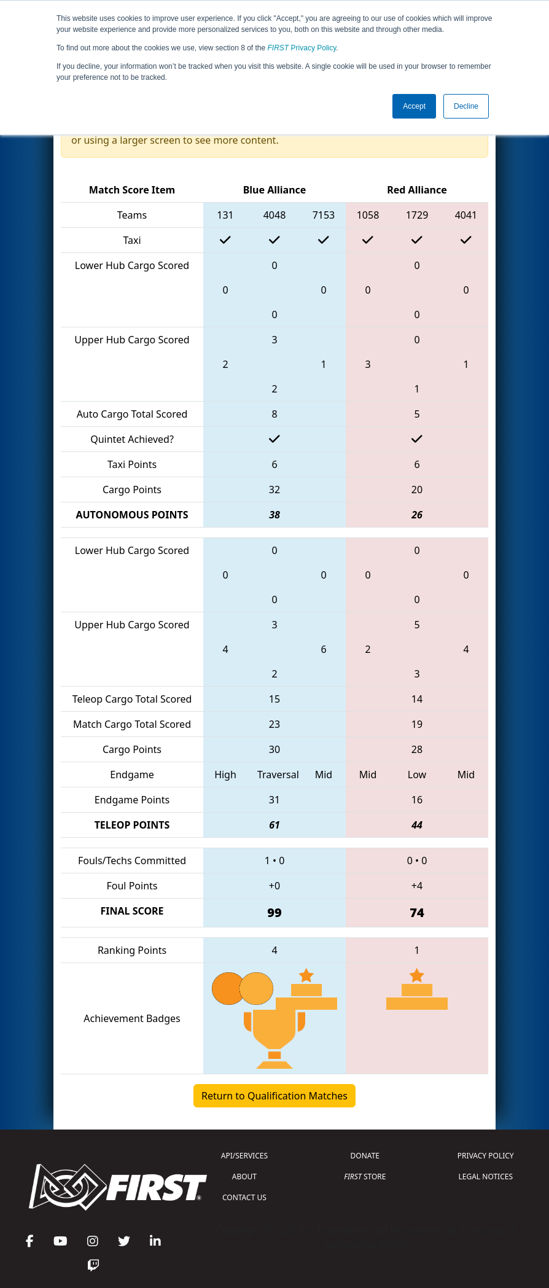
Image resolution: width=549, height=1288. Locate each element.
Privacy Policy (302, 48)
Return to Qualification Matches (274, 1096)
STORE (365, 1176)
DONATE (365, 1155)
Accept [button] (414, 106)
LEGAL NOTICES (486, 1176)
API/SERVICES (244, 1155)
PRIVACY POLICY (485, 1155)
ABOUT (244, 1176)
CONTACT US (244, 1197)
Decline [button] (466, 106)
